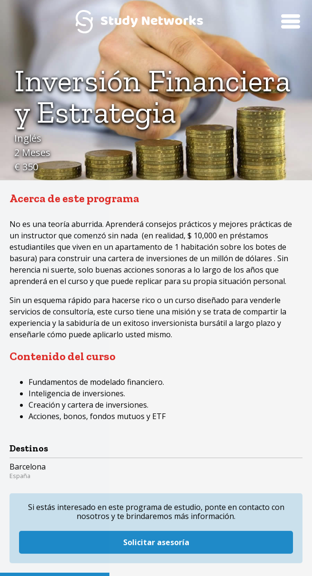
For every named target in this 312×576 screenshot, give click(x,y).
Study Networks (139, 21)
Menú (290, 21)
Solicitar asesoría (156, 528)
